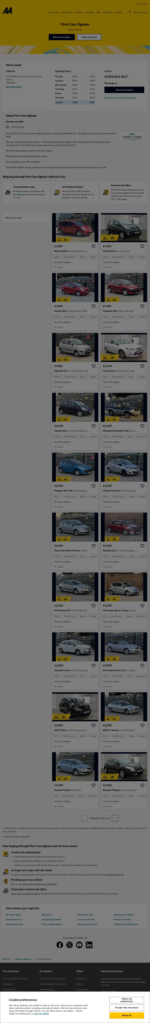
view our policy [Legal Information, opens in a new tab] (41, 1014)
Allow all (127, 1015)
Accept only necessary (126, 1008)
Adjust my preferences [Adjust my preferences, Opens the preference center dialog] (127, 1000)
